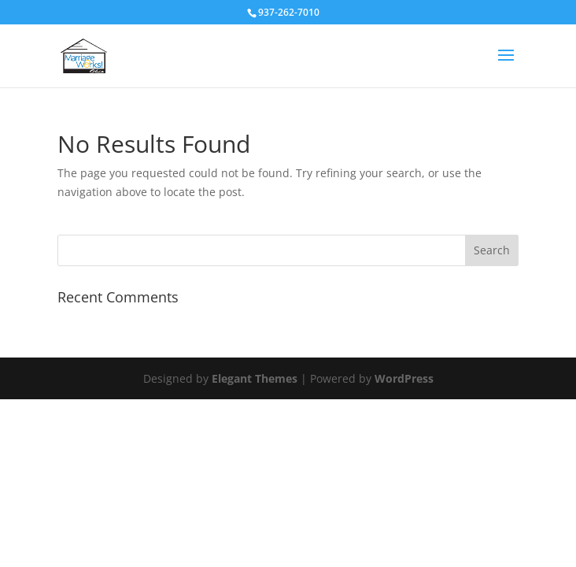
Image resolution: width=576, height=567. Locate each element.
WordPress (404, 378)
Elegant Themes (254, 378)
